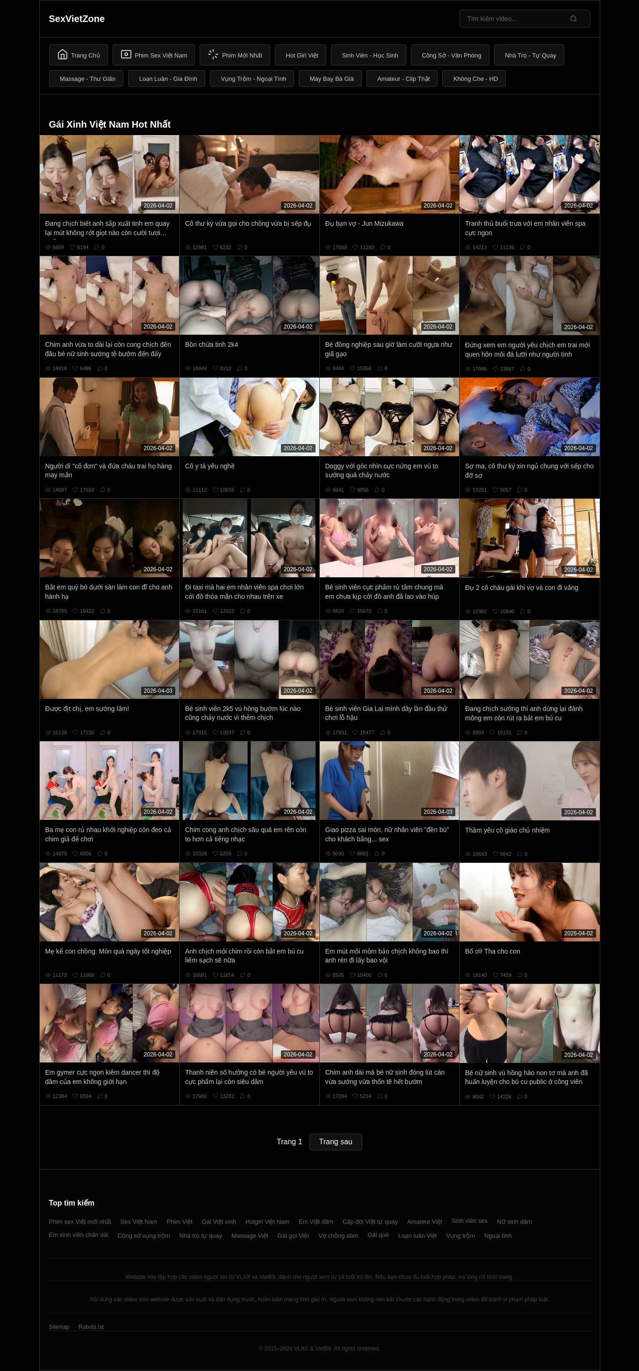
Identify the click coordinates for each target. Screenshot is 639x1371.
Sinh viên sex (470, 1220)
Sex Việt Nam (139, 1221)
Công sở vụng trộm (144, 1235)
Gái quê (378, 1234)
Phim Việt (180, 1221)
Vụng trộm (460, 1235)
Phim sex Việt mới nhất (80, 1221)
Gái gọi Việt (293, 1235)
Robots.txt (91, 1327)
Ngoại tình (498, 1235)
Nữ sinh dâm (514, 1221)
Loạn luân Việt (417, 1235)
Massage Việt (249, 1235)
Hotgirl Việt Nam (267, 1221)
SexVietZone (77, 19)
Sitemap (59, 1327)
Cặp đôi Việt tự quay (370, 1221)
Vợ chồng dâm (338, 1235)
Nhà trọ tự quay (200, 1235)
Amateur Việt (424, 1221)
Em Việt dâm (316, 1221)
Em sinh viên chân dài (78, 1234)
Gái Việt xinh (219, 1221)
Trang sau (335, 1142)
